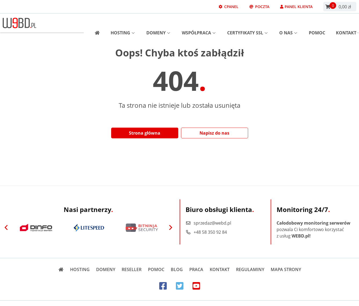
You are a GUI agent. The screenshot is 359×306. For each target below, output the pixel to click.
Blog (177, 269)
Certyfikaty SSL (247, 23)
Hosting (123, 23)
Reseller (132, 269)
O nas (288, 23)
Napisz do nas (214, 133)
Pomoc (317, 23)
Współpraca (199, 23)
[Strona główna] (95, 23)
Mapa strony (286, 269)
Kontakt (346, 23)
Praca (196, 269)
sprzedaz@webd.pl (208, 223)
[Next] (170, 227)
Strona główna (144, 133)
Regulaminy (250, 269)
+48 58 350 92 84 (206, 232)
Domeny (158, 23)
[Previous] (6, 227)
